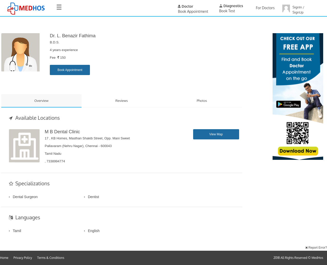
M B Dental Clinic (62, 131)
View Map (216, 134)
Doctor (185, 6)
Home (4, 258)
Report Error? (316, 247)
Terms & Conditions (50, 258)
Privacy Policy (23, 258)
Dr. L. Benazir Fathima (73, 35)
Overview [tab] (41, 101)
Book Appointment (69, 70)
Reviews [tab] (121, 101)
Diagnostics (231, 6)
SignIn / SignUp (298, 9)
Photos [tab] (202, 101)
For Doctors (265, 8)
